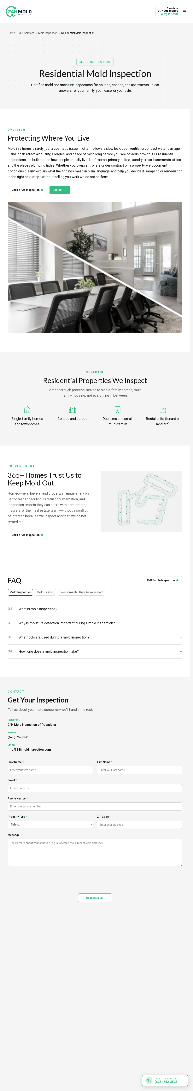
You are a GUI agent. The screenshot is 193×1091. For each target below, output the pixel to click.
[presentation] (37, 878)
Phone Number (18, 798)
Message (14, 835)
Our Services (26, 33)
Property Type (17, 816)
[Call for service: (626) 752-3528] (165, 1080)
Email (12, 780)
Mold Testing (45, 592)
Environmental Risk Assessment (81, 592)
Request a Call (95, 897)
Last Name (104, 762)
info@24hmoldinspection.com (29, 749)
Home (11, 33)
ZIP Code (104, 816)
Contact (60, 189)
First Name (16, 762)
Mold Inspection (47, 33)
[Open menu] (184, 12)
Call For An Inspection (27, 189)
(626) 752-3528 (169, 14)
